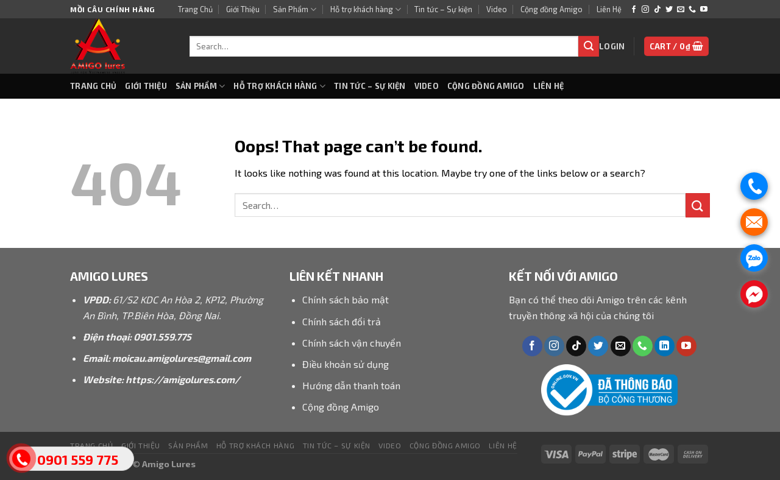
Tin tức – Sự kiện (443, 9)
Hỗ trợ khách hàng (365, 9)
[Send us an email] (680, 9)
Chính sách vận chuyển (351, 342)
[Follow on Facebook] (633, 9)
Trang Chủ (195, 9)
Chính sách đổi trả (341, 321)
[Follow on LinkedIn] (664, 346)
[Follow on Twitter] (669, 9)
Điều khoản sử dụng (345, 364)
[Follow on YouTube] (703, 9)
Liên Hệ (609, 9)
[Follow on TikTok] (657, 9)
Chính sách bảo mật (345, 299)
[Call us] (692, 9)
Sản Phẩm (294, 9)
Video (496, 9)
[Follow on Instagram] (645, 9)
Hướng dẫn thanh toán (351, 385)
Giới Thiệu (243, 9)
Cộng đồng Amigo (551, 9)
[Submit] (588, 46)
